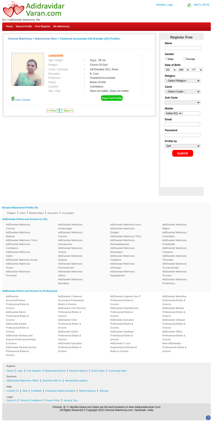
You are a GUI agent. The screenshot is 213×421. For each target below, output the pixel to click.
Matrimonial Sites (46, 38)
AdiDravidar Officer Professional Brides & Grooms (173, 335)
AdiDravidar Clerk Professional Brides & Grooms (69, 324)
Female (190, 59)
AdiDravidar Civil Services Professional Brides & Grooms (72, 312)
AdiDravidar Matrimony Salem (18, 254)
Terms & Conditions (30, 400)
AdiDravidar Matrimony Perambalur (174, 234)
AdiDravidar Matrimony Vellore (70, 273)
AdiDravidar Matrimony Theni (125, 236)
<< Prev (51, 110)
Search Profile (24, 26)
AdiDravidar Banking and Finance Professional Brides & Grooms (21, 339)
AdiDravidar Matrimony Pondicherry (174, 281)
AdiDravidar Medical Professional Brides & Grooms (173, 312)
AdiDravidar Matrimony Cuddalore (122, 258)
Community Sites (117, 370)
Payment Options (78, 370)
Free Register (42, 26)
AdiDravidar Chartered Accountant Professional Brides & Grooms (71, 300)
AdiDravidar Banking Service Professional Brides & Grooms (21, 351)
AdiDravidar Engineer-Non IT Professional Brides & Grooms (125, 300)
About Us (12, 400)
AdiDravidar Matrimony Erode (21, 259)
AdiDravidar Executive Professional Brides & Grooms (122, 324)
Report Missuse (87, 390)
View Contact (21, 99)
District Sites (98, 370)
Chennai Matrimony (20, 38)
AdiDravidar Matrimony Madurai (18, 234)
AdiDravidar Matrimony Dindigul (122, 230)
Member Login (164, 4)
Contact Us (13, 390)
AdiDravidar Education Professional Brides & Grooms (70, 347)
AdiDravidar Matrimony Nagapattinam (122, 273)
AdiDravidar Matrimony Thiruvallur (174, 258)
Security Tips (70, 400)
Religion (11, 213)
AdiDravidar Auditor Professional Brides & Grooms (17, 327)
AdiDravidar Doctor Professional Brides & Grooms (69, 335)
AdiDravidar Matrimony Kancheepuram (70, 265)
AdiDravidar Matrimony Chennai (18, 226)
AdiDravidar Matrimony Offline (23, 380)
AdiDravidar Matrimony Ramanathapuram (122, 242)
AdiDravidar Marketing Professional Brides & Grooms (174, 300)
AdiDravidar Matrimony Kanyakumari (70, 242)
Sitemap (104, 390)
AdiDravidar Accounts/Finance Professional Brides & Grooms (17, 302)
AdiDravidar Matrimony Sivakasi (70, 258)
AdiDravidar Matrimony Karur (125, 224)
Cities (22, 213)
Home (9, 26)
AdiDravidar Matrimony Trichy (21, 240)
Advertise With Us (52, 380)
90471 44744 (201, 4)
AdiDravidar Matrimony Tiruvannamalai (174, 265)
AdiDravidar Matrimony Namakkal (70, 281)
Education (53, 213)
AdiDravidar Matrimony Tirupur (18, 265)
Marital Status (36, 213)
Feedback (36, 390)
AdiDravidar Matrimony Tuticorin (70, 234)
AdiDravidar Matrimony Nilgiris (174, 226)
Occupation (68, 213)
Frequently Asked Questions (60, 390)
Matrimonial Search (55, 370)
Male (170, 59)
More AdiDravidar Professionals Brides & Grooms (174, 347)
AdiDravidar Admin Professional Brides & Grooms (17, 316)
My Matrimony (61, 26)
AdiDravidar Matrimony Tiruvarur (174, 273)
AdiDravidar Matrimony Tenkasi (70, 250)
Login (20, 370)
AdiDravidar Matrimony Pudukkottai (174, 242)
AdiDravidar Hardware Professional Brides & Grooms (122, 335)
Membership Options (76, 380)
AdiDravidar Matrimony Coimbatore (18, 246)
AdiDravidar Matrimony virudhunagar (70, 226)
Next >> (68, 110)
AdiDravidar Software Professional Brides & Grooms (173, 324)
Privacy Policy (52, 400)
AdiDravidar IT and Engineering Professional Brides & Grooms (123, 347)
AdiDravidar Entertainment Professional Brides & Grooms (124, 312)
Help (24, 390)
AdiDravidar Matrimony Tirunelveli (18, 273)
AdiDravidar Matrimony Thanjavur (174, 250)
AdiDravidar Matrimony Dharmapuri (122, 250)
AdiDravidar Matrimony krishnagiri (122, 265)
